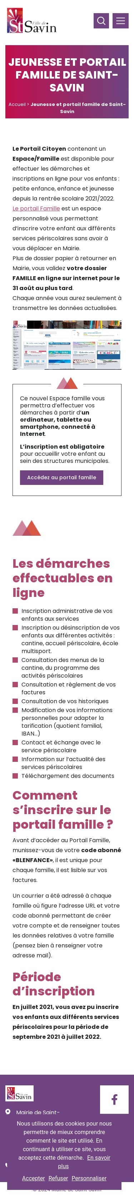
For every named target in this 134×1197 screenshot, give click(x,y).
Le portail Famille (36, 208)
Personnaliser (89, 1178)
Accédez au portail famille (61, 477)
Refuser (58, 1178)
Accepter (33, 1178)
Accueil (17, 104)
